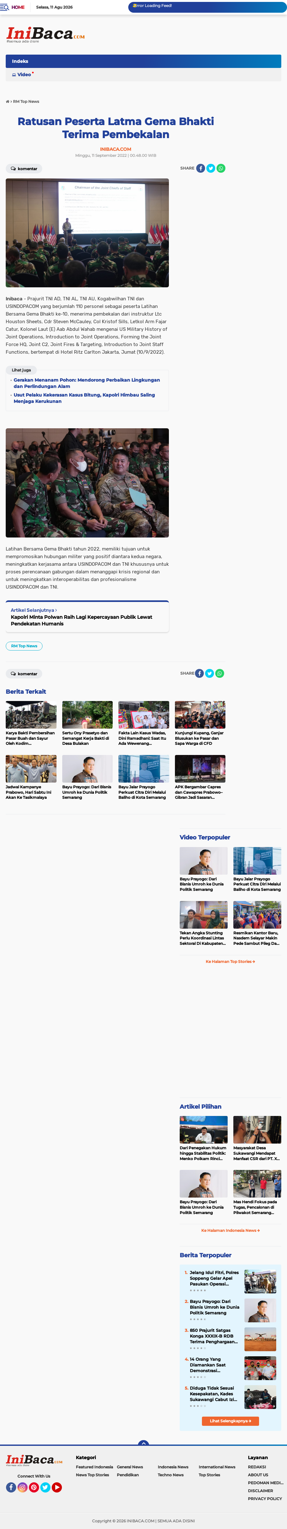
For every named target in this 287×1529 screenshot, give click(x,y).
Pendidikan (128, 1474)
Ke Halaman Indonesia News (230, 1230)
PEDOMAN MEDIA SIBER (267, 1482)
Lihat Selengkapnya (230, 1421)
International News (217, 1467)
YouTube (61, 1490)
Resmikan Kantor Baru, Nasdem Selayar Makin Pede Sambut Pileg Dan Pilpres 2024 (256, 938)
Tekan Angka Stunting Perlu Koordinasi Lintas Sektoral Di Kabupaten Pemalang (202, 938)
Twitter (48, 1490)
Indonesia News (173, 1467)
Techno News (171, 1474)
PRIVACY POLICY (265, 1498)
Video (24, 74)
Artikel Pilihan (200, 1106)
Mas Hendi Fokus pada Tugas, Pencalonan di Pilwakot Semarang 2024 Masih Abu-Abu (255, 1207)
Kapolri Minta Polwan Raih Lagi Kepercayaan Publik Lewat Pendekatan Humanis (81, 620)
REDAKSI (257, 1467)
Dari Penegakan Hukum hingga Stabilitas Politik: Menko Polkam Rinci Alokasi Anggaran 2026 (203, 1153)
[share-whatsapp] (221, 168)
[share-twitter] (210, 168)
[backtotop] (143, 1446)
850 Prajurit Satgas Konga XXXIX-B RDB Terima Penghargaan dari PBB (212, 1336)
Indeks (20, 61)
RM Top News (24, 646)
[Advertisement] (165, 63)
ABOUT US (258, 1474)
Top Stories (209, 1474)
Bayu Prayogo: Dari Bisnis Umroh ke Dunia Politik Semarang (202, 884)
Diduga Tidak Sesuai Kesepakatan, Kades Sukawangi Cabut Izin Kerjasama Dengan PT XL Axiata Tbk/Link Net (214, 1394)
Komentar (24, 168)
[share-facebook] (200, 168)
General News (130, 1467)
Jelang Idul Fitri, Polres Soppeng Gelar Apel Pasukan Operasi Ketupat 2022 (214, 1278)
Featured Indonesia (94, 1467)
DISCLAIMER (260, 1490)
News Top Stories (92, 1474)
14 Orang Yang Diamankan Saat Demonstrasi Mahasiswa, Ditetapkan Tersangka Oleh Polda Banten (213, 1365)
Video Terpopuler (205, 837)
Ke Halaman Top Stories (230, 961)
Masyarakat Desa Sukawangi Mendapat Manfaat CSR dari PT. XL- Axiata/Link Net (257, 1153)
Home (17, 7)
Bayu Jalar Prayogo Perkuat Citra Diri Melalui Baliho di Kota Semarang (257, 884)
